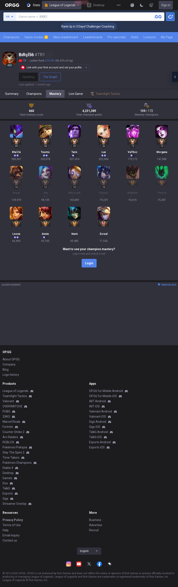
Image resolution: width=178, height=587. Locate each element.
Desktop (8, 473)
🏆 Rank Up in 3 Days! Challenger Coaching (93, 26)
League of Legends (62, 5)
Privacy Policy (13, 520)
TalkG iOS (95, 437)
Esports (8, 493)
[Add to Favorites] (50, 55)
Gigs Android (97, 421)
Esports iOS (97, 447)
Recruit (94, 530)
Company (9, 364)
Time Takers (11, 457)
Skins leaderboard (65, 37)
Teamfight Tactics (15, 396)
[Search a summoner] (158, 16)
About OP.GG (11, 359)
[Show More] (132, 5)
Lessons (150, 37)
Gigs (5, 498)
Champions (11, 37)
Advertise (95, 525)
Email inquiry (11, 535)
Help (6, 530)
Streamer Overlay (14, 503)
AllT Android (97, 401)
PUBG (6, 411)
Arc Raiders (10, 437)
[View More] (118, 5)
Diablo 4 (8, 468)
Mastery (55, 93)
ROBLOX (8, 442)
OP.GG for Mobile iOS (103, 396)
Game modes (36, 37)
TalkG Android (98, 432)
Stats (134, 37)
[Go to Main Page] (12, 5)
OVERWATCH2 (12, 406)
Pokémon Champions (17, 462)
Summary (12, 93)
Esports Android (100, 442)
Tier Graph (50, 77)
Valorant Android (100, 411)
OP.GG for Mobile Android (106, 391)
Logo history (11, 374)
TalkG (6, 488)
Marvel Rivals (11, 421)
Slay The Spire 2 (13, 452)
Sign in (165, 5)
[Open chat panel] (175, 76)
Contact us (10, 540)
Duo (5, 483)
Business (95, 520)
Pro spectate (117, 37)
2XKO (6, 416)
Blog (6, 369)
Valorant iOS (97, 416)
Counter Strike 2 (13, 432)
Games (7, 478)
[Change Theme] (141, 5)
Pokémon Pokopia (15, 447)
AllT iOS (94, 406)
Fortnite (8, 427)
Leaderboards (93, 37)
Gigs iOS (94, 427)
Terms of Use (12, 525)
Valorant (8, 401)
